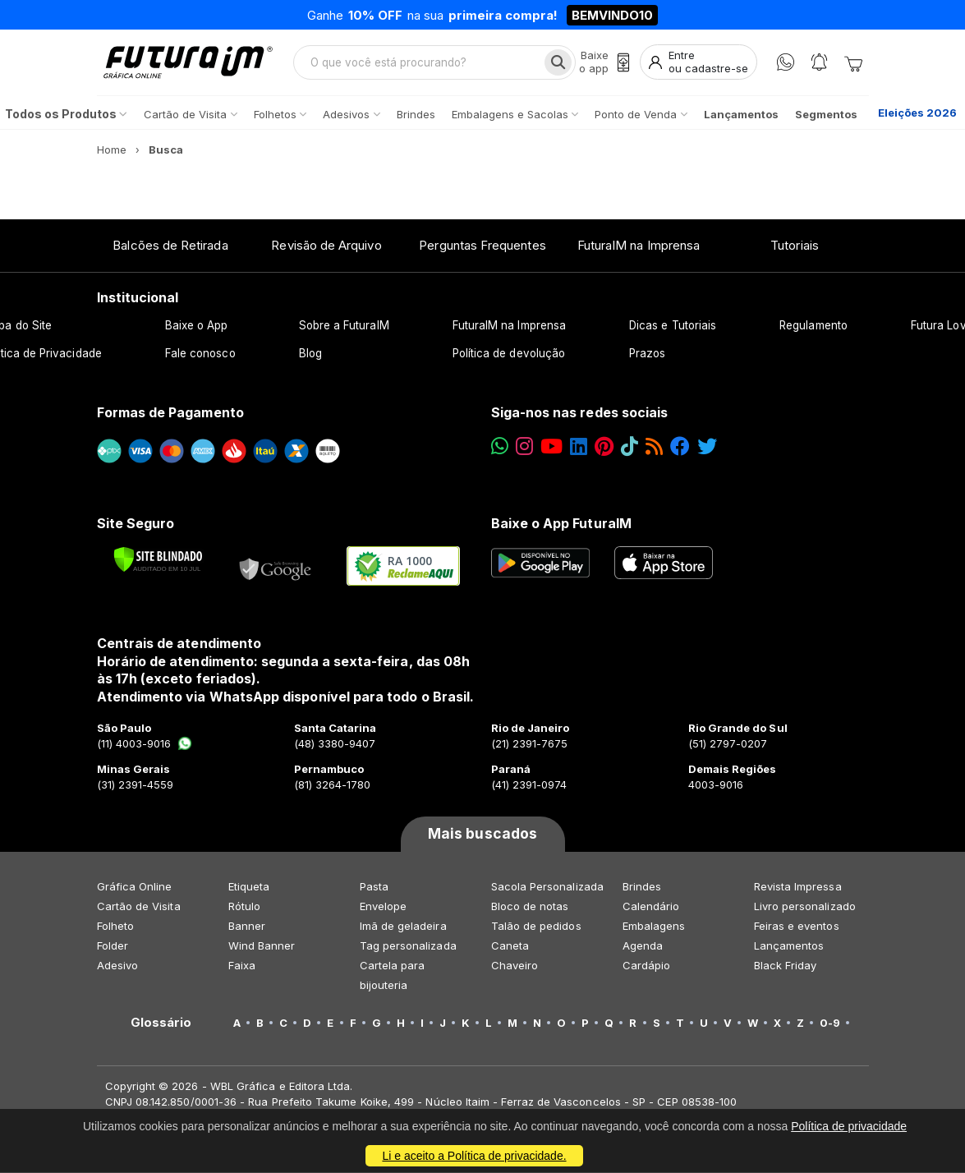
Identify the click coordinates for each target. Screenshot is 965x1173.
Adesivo (117, 966)
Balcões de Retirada (170, 246)
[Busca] (558, 62)
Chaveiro (515, 966)
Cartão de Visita (139, 906)
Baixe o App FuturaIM (561, 523)
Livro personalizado (805, 906)
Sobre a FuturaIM (344, 326)
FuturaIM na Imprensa (638, 246)
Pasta (374, 887)
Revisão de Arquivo (326, 246)
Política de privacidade (849, 1126)
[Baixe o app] (604, 63)
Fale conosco (200, 354)
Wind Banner (262, 946)
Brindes (642, 887)
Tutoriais (794, 246)
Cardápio (647, 966)
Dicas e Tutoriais (672, 326)
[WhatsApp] (785, 62)
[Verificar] (158, 560)
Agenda (643, 946)
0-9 (830, 1023)
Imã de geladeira (403, 926)
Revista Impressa (798, 887)
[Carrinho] (853, 62)
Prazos (647, 354)
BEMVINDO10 (612, 15)
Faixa (241, 966)
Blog (310, 354)
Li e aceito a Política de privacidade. (474, 1155)
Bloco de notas (530, 906)
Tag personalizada (408, 946)
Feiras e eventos (796, 926)
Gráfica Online (134, 887)
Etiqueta (249, 887)
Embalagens (654, 926)
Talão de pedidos (536, 926)
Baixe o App (196, 326)
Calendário (651, 906)
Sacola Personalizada (547, 887)
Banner (246, 926)
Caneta (510, 946)
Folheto (115, 926)
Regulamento (813, 326)
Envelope (383, 906)
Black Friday (785, 966)
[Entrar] (698, 62)
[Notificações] (819, 62)
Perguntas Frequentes (482, 246)
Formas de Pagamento (170, 413)
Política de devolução (509, 354)
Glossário (161, 1023)
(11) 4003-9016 (145, 744)
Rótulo (244, 906)
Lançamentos (789, 946)
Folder (112, 946)
